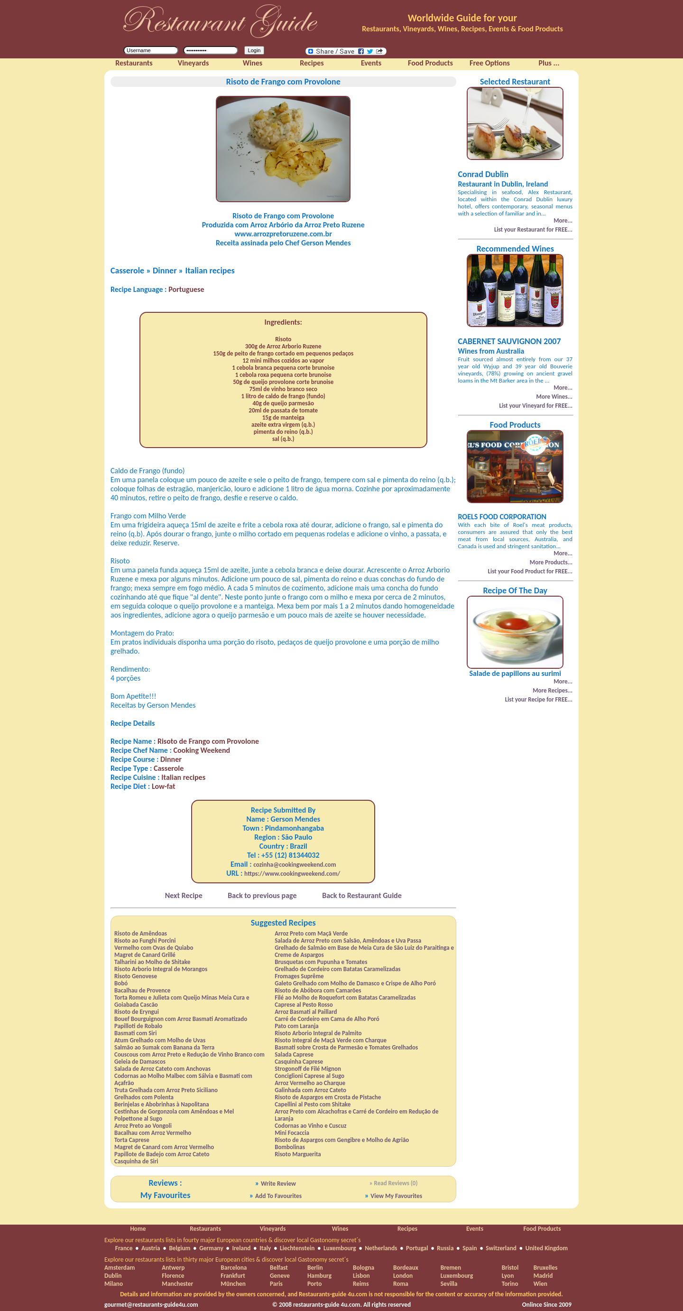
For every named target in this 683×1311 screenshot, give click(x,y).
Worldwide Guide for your (462, 18)
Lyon (508, 1276)
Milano (113, 1284)
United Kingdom (547, 1248)
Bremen (451, 1268)
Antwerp (173, 1268)
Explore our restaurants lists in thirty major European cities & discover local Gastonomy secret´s (226, 1259)
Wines (340, 1229)
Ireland (241, 1248)
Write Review (278, 1184)
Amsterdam (119, 1268)
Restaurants (205, 1229)
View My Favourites (396, 1196)
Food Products (542, 1229)
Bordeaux (405, 1268)
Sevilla (449, 1284)
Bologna (363, 1268)
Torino (510, 1284)
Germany (211, 1248)
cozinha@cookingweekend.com (294, 865)
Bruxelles (545, 1268)
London (403, 1276)
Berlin (315, 1268)
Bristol (510, 1268)
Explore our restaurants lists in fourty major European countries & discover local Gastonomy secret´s (232, 1240)
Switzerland (501, 1248)
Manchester (177, 1284)
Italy (265, 1248)
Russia (445, 1248)
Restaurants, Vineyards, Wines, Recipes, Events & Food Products (462, 28)
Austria (150, 1248)
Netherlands (381, 1248)
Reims (361, 1284)
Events (474, 1229)
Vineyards (273, 1229)
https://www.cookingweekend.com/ (292, 874)
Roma (400, 1284)
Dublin (112, 1276)
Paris (276, 1284)
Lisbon (361, 1276)
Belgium (179, 1248)
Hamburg (319, 1276)
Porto (314, 1284)
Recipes (407, 1229)
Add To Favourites (278, 1196)
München (233, 1284)
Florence (173, 1276)
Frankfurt (233, 1276)
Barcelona (234, 1268)
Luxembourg (339, 1248)
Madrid (543, 1276)
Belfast (279, 1268)
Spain (469, 1248)
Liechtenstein (297, 1248)
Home (138, 1229)
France (124, 1248)
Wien (540, 1284)
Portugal (417, 1248)
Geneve (280, 1276)
